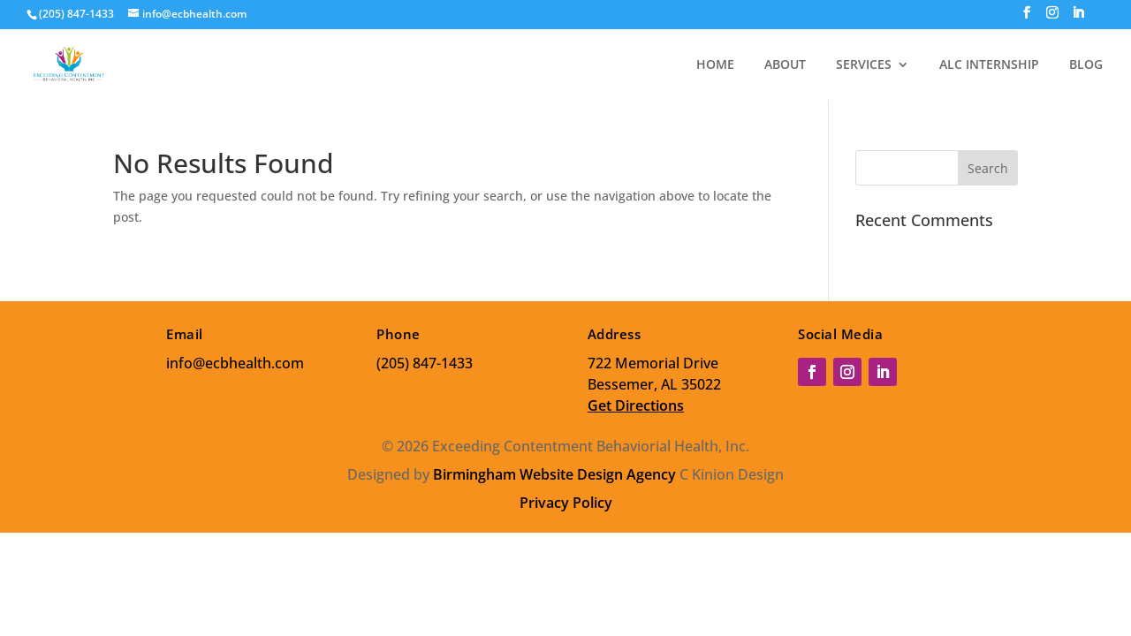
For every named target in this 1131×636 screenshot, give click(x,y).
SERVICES (864, 65)
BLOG (1086, 65)
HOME (715, 65)
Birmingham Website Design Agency (554, 474)
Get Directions (636, 405)
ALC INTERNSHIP (989, 65)
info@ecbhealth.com (235, 363)
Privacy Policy (566, 502)
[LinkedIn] (1078, 17)
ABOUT (785, 65)
